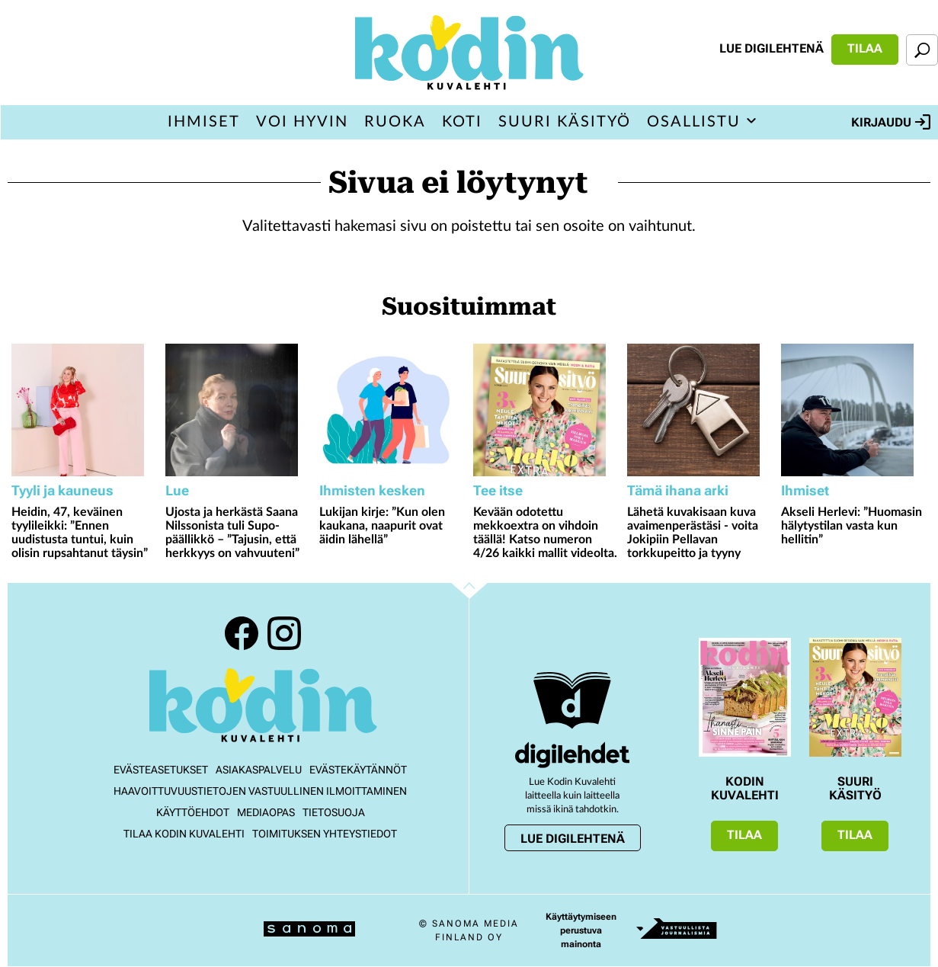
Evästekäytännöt (358, 770)
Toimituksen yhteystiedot (324, 834)
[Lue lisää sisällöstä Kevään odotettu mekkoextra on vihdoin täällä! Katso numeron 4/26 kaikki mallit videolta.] (546, 410)
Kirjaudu (890, 122)
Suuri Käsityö (564, 122)
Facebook (241, 633)
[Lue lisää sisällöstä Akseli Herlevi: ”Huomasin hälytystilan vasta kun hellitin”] (854, 410)
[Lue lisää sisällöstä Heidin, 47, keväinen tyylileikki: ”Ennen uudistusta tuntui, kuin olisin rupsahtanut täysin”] (84, 410)
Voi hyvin (302, 122)
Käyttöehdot (192, 812)
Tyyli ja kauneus (62, 490)
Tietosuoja (334, 812)
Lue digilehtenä (771, 48)
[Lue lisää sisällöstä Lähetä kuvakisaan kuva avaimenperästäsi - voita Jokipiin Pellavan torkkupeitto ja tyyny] (700, 410)
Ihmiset (204, 122)
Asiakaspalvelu (259, 770)
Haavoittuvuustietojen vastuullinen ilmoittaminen (260, 791)
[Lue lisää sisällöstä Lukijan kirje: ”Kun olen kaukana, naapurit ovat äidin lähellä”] (392, 410)
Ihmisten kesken (372, 490)
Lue (177, 490)
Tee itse (498, 490)
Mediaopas (266, 812)
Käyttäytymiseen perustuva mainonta (581, 930)
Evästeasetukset (161, 770)
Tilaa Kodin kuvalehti (184, 834)
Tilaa (864, 48)
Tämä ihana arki (677, 490)
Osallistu (694, 122)
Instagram (284, 633)
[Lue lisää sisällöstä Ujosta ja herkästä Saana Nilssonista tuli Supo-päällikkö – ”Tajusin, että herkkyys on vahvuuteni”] (238, 410)
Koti (462, 122)
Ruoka (395, 122)
